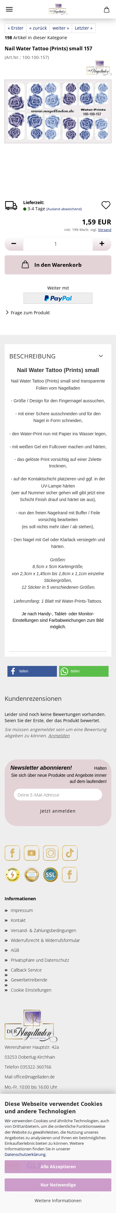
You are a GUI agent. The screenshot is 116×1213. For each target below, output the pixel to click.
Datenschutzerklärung (25, 1154)
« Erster (16, 28)
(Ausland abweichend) (64, 209)
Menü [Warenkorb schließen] (9, 9)
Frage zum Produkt (30, 313)
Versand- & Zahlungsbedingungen (43, 930)
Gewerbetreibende (29, 980)
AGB (15, 950)
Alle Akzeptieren (58, 1166)
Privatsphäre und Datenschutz (40, 960)
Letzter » (83, 28)
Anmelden (59, 735)
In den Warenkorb (51, 264)
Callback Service (26, 970)
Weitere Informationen (58, 1200)
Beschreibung (32, 356)
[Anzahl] (58, 244)
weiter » (61, 28)
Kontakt (18, 920)
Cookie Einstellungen (31, 990)
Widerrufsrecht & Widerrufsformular (45, 940)
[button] (14, 244)
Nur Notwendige (58, 1185)
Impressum (22, 910)
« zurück (38, 28)
